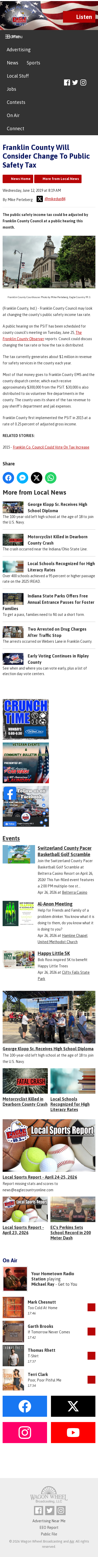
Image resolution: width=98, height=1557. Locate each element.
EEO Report (49, 1527)
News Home (21, 179)
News (12, 63)
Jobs (11, 89)
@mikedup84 (51, 199)
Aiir (72, 1541)
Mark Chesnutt (42, 1302)
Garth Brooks (40, 1326)
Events (11, 838)
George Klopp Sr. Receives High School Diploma (48, 1048)
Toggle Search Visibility (92, 82)
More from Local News (61, 179)
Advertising (19, 49)
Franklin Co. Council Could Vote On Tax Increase (51, 447)
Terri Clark (38, 1374)
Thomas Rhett (41, 1350)
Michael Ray (42, 1284)
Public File (49, 1534)
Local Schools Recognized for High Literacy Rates (70, 1104)
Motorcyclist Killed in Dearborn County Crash (25, 1102)
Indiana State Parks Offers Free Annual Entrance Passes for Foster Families (48, 602)
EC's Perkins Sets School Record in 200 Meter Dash (70, 1232)
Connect (15, 128)
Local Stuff (18, 76)
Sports (33, 63)
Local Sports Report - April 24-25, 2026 (40, 1177)
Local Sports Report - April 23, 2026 (23, 1230)
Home (13, 36)
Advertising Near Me (49, 1521)
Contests (16, 102)
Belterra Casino (74, 892)
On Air (13, 115)
